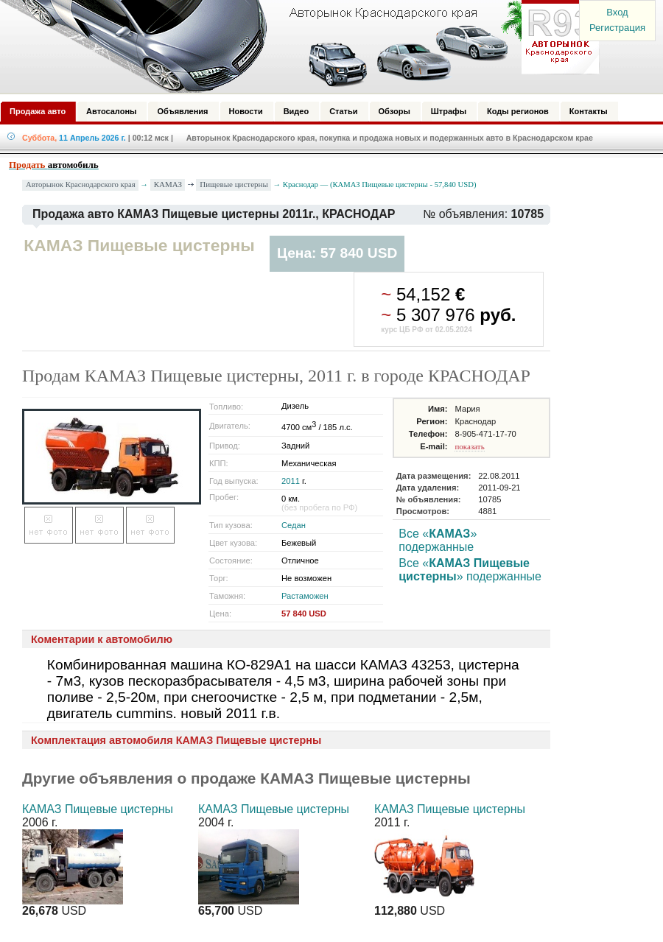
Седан (293, 525)
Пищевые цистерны (234, 184)
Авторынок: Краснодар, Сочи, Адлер (294, 46)
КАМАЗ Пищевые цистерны (97, 809)
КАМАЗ (168, 184)
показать (469, 446)
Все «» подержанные (438, 540)
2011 (290, 481)
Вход (617, 12)
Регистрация (617, 27)
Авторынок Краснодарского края (81, 184)
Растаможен (305, 595)
